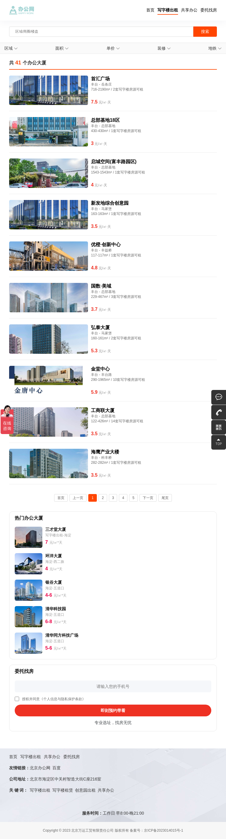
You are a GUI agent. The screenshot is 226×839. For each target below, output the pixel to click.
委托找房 (208, 10)
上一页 (78, 498)
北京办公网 (40, 767)
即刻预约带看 (113, 710)
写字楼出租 (167, 10)
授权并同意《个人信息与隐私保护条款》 (54, 699)
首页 (150, 10)
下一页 (148, 498)
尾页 (165, 498)
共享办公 (189, 10)
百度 (56, 767)
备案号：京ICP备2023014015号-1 (156, 830)
